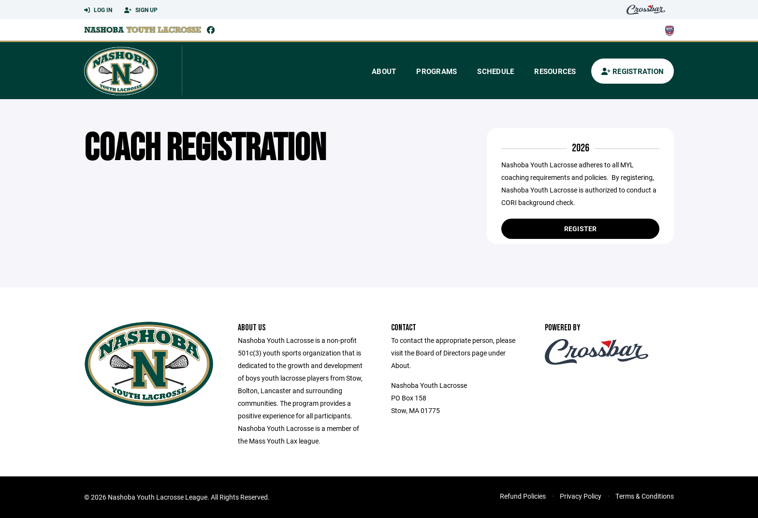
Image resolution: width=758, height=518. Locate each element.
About (384, 71)
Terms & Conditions (644, 496)
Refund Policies (523, 496)
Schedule (495, 71)
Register (580, 228)
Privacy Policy (580, 496)
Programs (436, 71)
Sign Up (141, 10)
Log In (98, 10)
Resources (555, 71)
